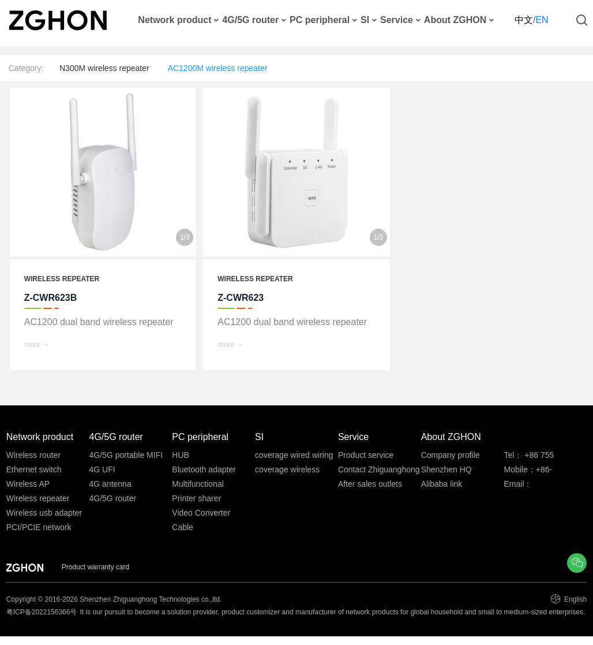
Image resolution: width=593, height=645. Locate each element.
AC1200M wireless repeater (218, 68)
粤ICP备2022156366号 (41, 612)
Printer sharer (196, 498)
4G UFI (102, 469)
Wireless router (33, 455)
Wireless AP (28, 484)
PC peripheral (320, 20)
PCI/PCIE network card (39, 529)
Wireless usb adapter (44, 512)
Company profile (450, 455)
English (574, 599)
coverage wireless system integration (288, 471)
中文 (524, 20)
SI (365, 20)
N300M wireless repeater (104, 68)
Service (396, 20)
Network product (174, 20)
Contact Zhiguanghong (379, 469)
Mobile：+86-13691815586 (528, 471)
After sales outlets (370, 484)
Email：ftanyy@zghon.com (538, 485)
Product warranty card (95, 567)
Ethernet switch (34, 469)
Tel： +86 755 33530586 (529, 456)
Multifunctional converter (198, 485)
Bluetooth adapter (204, 469)
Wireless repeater (38, 498)
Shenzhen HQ (446, 469)
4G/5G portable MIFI (126, 455)
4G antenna (110, 484)
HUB (180, 455)
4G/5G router (250, 20)
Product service (365, 455)
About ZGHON (455, 20)
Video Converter (201, 512)
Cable (182, 527)
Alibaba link (442, 484)
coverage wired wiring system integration (294, 456)
